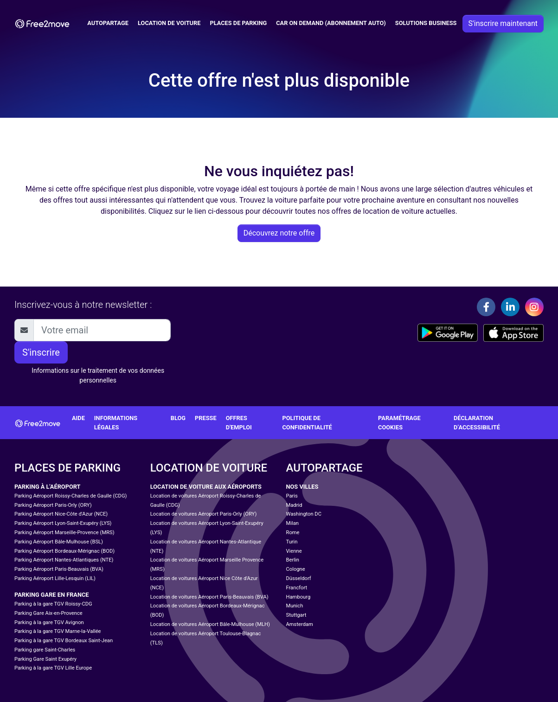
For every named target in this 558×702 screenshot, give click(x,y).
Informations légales (115, 422)
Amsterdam (299, 624)
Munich (294, 606)
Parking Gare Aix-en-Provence (48, 613)
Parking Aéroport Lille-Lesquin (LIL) (55, 578)
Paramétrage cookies (399, 422)
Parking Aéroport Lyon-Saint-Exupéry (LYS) (62, 523)
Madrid (294, 505)
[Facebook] (486, 307)
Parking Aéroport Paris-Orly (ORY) (53, 505)
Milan (292, 523)
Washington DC (303, 514)
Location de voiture (169, 22)
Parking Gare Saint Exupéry (45, 659)
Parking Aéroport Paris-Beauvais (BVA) (58, 569)
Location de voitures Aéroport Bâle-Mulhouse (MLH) (210, 624)
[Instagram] (534, 307)
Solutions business (426, 22)
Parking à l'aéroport (47, 486)
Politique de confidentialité (307, 422)
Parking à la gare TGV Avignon (49, 622)
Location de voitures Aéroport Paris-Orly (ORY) (203, 514)
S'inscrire (41, 352)
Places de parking (238, 22)
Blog (178, 418)
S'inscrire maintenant (503, 23)
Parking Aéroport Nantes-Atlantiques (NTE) (63, 560)
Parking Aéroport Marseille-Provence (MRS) (64, 533)
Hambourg (298, 597)
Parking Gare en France (51, 594)
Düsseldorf (298, 578)
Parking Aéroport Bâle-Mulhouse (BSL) (58, 542)
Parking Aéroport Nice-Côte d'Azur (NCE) (61, 514)
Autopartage (107, 22)
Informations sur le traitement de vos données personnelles (98, 375)
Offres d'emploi (239, 422)
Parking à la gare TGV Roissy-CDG (53, 604)
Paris (292, 496)
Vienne (294, 551)
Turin (292, 542)
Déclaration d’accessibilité (477, 422)
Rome (293, 533)
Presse (206, 418)
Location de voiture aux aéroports (206, 486)
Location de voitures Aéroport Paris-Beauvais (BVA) (209, 597)
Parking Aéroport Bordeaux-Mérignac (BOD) (64, 551)
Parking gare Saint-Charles (44, 650)
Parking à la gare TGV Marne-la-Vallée (57, 631)
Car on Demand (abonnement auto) (331, 22)
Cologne (295, 569)
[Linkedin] (510, 307)
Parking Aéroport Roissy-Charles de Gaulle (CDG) (70, 496)
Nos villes (302, 486)
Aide (78, 418)
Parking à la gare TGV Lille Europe (53, 668)
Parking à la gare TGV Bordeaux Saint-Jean (63, 641)
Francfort (297, 588)
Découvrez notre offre (279, 233)
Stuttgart (296, 615)
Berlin (292, 560)
